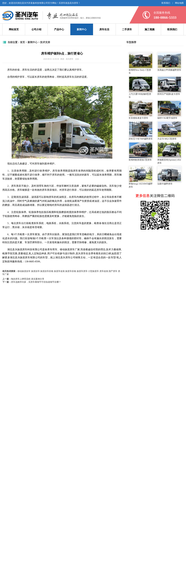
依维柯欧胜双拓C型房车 (141, 151)
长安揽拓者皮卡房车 (141, 109)
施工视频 (150, 29)
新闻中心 (82, 29)
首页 (22, 42)
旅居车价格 (70, 271)
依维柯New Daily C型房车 (141, 63)
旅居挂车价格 (46, 271)
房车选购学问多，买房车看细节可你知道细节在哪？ (36, 282)
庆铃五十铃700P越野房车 (141, 130)
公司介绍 (36, 29)
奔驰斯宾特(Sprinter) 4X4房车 (169, 153)
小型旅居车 (93, 271)
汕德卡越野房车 (169, 175)
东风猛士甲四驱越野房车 (169, 61)
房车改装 (104, 271)
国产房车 (113, 271)
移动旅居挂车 (24, 271)
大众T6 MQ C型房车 (169, 130)
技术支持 (45, 42)
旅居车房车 (82, 271)
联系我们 (166, 3)
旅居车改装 (59, 271)
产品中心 (59, 29)
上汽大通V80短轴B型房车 (141, 87)
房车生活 (104, 29)
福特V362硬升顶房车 (169, 109)
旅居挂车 (35, 271)
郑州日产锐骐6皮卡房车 (169, 85)
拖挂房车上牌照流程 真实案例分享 (27, 279)
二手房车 (127, 29)
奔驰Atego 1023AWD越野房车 (141, 177)
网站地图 (179, 3)
